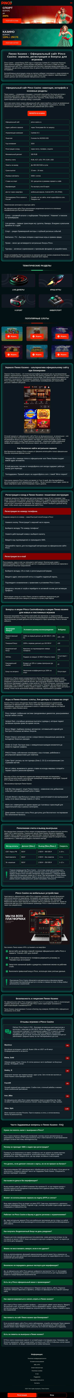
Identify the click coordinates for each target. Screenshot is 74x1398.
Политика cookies (37, 1371)
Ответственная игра (37, 1368)
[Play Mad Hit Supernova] (62, 334)
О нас (37, 1374)
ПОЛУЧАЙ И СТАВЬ (12, 21)
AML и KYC (37, 1365)
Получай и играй (12, 43)
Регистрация (22, 1395)
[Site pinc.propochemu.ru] (6, 2)
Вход (52, 1395)
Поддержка (37, 1377)
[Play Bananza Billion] (12, 334)
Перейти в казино (37, 113)
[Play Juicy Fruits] (12, 352)
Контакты (37, 1383)
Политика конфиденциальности (37, 1358)
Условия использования (37, 1361)
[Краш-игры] (56, 282)
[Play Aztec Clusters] (37, 352)
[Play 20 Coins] (37, 334)
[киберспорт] (56, 302)
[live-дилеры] (18, 282)
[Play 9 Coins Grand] (62, 352)
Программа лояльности (37, 1380)
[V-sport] (18, 302)
